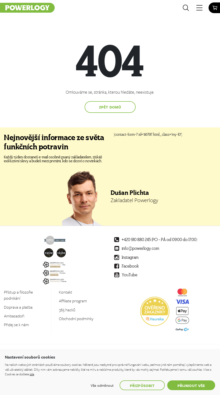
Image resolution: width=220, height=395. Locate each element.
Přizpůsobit (142, 385)
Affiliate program (73, 301)
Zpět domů (110, 107)
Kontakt (65, 292)
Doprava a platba (18, 307)
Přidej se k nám (16, 325)
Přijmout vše (191, 385)
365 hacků (67, 310)
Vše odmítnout (102, 385)
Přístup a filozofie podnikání (18, 295)
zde (32, 374)
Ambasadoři (14, 316)
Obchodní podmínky (76, 318)
